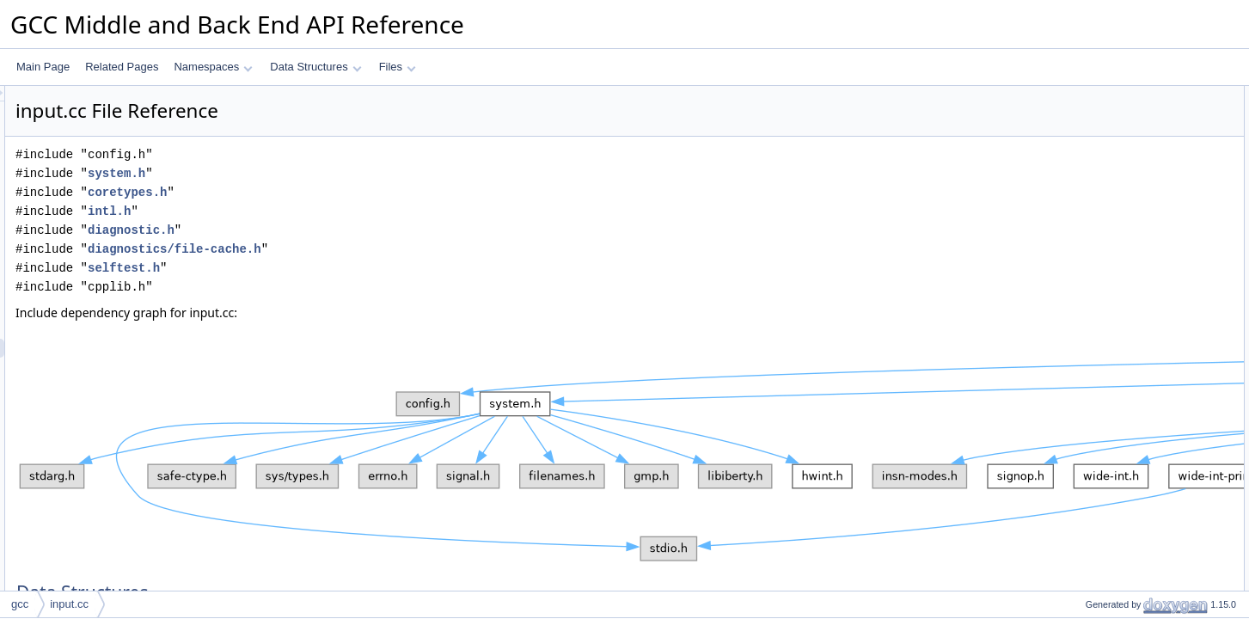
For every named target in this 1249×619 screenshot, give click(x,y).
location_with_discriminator (1133, 587)
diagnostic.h (346, 230)
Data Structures (315, 66)
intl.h (324, 211)
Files (397, 66)
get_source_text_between (1130, 228)
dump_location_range (1120, 493)
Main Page (43, 66)
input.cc (69, 604)
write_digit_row (1105, 474)
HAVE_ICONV (1103, 152)
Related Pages (121, 66)
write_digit (1094, 455)
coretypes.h (342, 192)
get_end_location (1110, 436)
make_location (1104, 360)
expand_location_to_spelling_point (1150, 285)
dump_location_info (1115, 530)
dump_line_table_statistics (1131, 417)
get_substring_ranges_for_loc (1139, 549)
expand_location (1108, 266)
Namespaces (213, 66)
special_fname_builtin (1120, 190)
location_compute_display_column (1149, 398)
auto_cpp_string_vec (1118, 114)
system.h (331, 173)
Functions (1079, 171)
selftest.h (339, 268)
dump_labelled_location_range (1141, 512)
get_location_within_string (1130, 568)
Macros (1074, 133)
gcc (19, 604)
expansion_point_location (1129, 341)
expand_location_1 (1114, 209)
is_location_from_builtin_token (1140, 247)
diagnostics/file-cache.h (389, 249)
